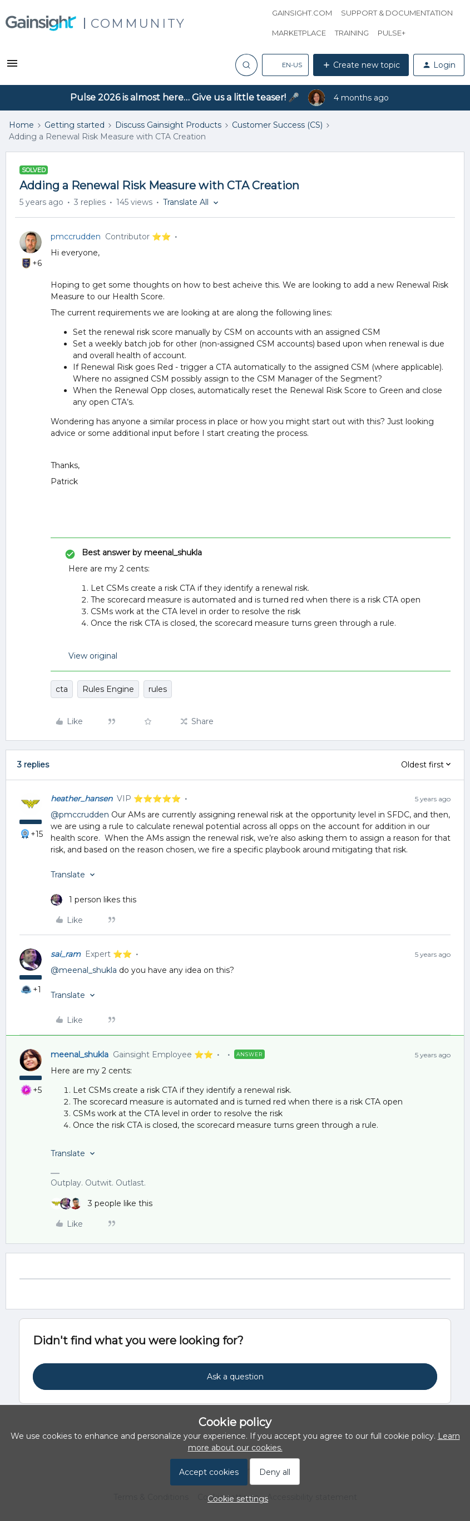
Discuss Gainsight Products (168, 125)
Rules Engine (108, 689)
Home (21, 125)
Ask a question (235, 1377)
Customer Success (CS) (277, 125)
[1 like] (93, 900)
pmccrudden (76, 237)
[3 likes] (101, 1203)
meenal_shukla (79, 1055)
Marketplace (299, 32)
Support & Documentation (397, 12)
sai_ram (66, 954)
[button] (12, 67)
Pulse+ (391, 32)
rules (158, 689)
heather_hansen (81, 799)
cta (62, 689)
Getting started (74, 125)
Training (352, 32)
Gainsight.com (302, 12)
